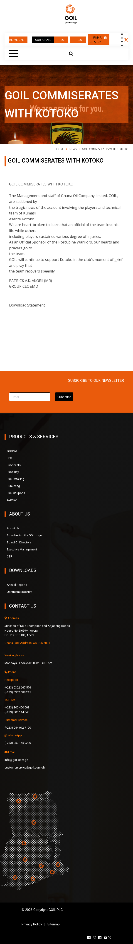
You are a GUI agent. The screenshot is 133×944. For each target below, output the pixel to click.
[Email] (29, 396)
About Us (13, 528)
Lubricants (14, 465)
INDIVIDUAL (16, 39)
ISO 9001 (61, 40)
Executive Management (22, 549)
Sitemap (53, 924)
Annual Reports (17, 584)
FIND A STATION (96, 40)
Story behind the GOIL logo (24, 535)
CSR (9, 556)
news (73, 149)
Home (60, 149)
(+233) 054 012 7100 (18, 727)
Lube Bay (13, 472)
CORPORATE (43, 39)
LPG (9, 458)
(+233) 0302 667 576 (18, 687)
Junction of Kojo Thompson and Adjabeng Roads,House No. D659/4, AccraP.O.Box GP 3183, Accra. (38, 630)
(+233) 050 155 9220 (18, 742)
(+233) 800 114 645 (17, 712)
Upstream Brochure (19, 592)
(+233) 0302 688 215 (18, 692)
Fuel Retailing (15, 479)
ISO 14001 (78, 40)
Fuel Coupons (16, 493)
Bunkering (13, 486)
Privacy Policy (32, 924)
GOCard (12, 451)
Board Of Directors (19, 542)
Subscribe (64, 397)
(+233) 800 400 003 (17, 707)
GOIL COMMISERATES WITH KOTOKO (78, 305)
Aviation (12, 500)
